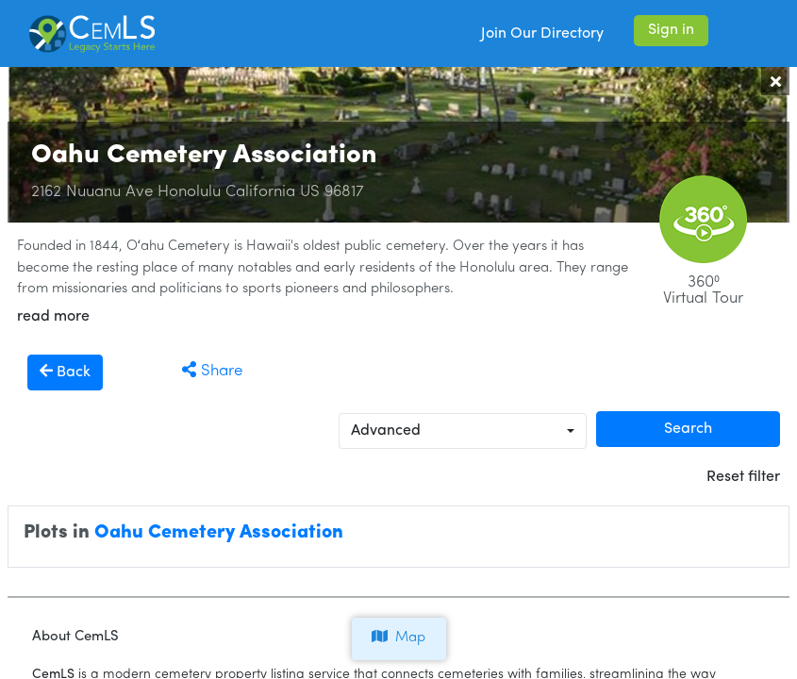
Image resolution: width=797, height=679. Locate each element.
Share (212, 371)
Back (65, 371)
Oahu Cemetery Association (218, 532)
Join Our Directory (542, 33)
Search (688, 429)
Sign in (671, 30)
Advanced (386, 431)
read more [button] (53, 316)
